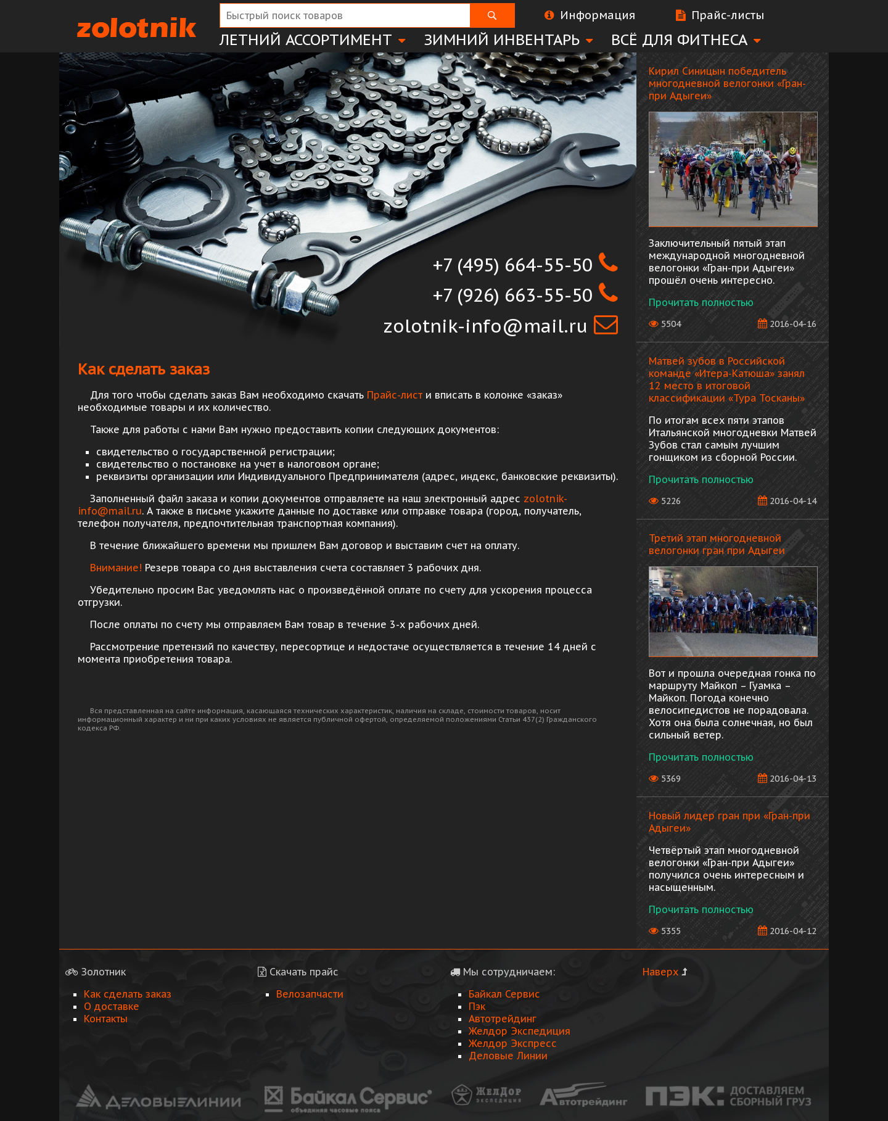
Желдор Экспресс (513, 1043)
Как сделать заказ (127, 994)
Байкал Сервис (504, 994)
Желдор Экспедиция (519, 1031)
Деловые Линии (508, 1055)
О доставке (111, 1006)
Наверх (660, 972)
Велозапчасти (309, 994)
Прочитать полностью (701, 302)
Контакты (106, 1018)
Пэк (477, 1006)
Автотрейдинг (502, 1018)
